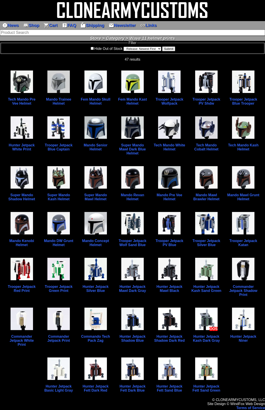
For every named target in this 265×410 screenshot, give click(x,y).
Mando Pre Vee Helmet (169, 197)
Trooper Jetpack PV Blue (169, 243)
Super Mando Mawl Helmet (95, 197)
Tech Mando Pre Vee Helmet (21, 101)
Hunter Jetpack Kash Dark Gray (206, 338)
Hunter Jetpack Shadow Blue (132, 338)
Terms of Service (250, 408)
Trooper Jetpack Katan (243, 243)
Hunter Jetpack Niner (243, 338)
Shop (31, 25)
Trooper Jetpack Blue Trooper (243, 101)
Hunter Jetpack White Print (22, 147)
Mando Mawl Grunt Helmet (243, 197)
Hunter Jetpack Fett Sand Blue (170, 388)
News (10, 25)
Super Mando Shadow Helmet (21, 197)
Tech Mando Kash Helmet (243, 147)
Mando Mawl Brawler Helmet (206, 197)
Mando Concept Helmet (95, 243)
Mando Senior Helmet (96, 147)
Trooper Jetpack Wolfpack (169, 101)
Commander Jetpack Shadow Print (243, 291)
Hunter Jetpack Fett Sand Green (206, 388)
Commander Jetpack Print (58, 338)
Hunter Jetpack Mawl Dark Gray (132, 289)
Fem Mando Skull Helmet (95, 101)
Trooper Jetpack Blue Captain (59, 147)
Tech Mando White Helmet (169, 147)
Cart (50, 25)
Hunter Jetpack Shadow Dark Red (169, 338)
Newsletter (122, 25)
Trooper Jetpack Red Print (22, 289)
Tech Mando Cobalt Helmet (206, 147)
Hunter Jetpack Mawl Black (170, 289)
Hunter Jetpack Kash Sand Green (206, 289)
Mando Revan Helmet (132, 197)
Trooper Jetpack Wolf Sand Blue (132, 243)
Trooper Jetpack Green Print (59, 289)
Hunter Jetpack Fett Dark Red (96, 388)
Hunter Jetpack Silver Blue (96, 289)
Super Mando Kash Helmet (58, 197)
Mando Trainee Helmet (58, 101)
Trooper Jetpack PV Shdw (206, 101)
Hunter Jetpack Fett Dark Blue (132, 388)
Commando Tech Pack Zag (95, 338)
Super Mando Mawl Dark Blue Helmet (132, 149)
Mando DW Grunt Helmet (58, 243)
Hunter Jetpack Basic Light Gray (58, 388)
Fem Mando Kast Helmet (132, 101)
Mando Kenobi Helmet (21, 243)
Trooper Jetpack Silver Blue (206, 243)
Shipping (92, 25)
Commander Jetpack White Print (22, 340)
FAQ (69, 25)
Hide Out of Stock (108, 49)
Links (148, 25)
